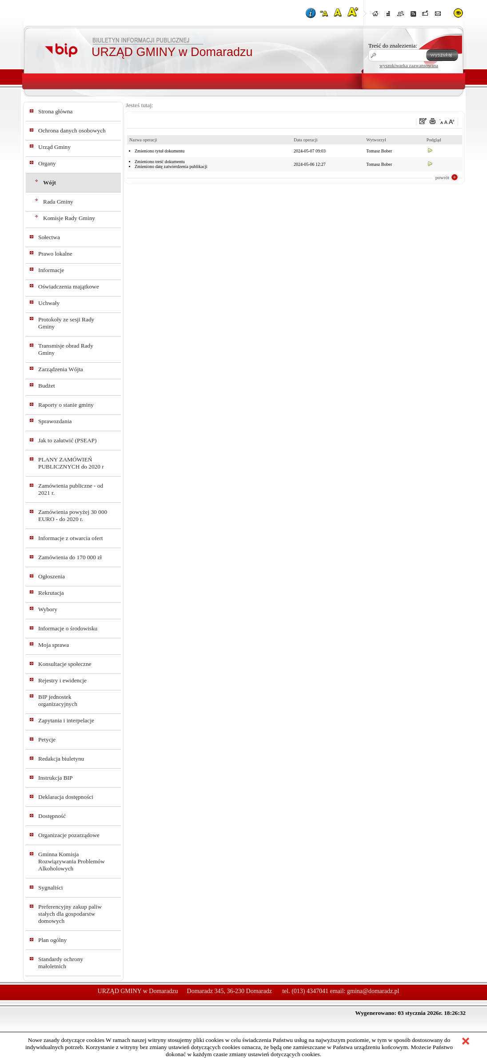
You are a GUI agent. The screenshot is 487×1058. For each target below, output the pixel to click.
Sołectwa (49, 237)
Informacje (51, 270)
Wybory (47, 609)
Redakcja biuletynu (61, 758)
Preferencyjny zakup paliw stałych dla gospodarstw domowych (70, 913)
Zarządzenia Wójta (60, 369)
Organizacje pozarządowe (69, 835)
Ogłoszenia (51, 576)
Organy (47, 163)
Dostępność (52, 816)
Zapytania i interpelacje (66, 720)
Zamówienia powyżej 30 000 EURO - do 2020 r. (72, 515)
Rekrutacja (51, 592)
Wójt (49, 182)
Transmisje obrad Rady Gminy (65, 349)
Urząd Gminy (54, 147)
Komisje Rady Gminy (69, 218)
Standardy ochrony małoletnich (60, 963)
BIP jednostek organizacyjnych (57, 700)
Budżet (46, 385)
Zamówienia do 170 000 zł (70, 557)
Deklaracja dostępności (65, 797)
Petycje (47, 739)
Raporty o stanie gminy (66, 404)
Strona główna (55, 111)
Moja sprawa (53, 644)
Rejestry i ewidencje (62, 680)
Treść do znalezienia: (392, 45)
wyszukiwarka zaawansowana (408, 65)
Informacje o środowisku (67, 628)
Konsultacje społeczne (65, 664)
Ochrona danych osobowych (72, 130)
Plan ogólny (52, 940)
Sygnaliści (50, 887)
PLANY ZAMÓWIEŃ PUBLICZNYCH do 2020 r (71, 463)
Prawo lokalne (55, 253)
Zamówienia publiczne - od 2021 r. (70, 489)
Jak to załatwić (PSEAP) (67, 440)
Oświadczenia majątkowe (68, 286)
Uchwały (49, 303)
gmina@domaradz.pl (373, 991)
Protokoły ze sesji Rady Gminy (66, 323)
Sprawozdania (55, 421)
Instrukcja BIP (55, 777)
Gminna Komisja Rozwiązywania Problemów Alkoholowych (71, 861)
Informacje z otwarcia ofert (70, 538)
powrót (442, 177)
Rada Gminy (58, 201)
